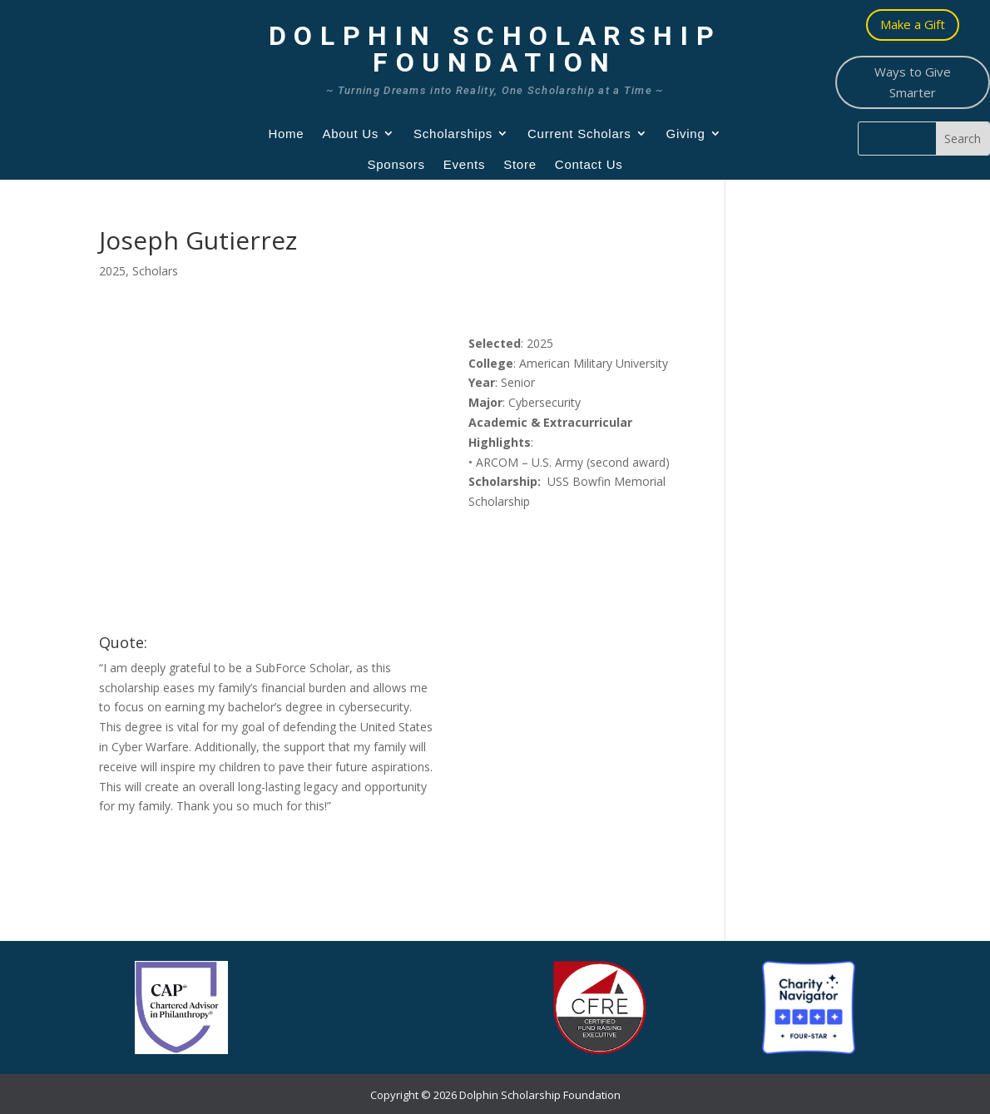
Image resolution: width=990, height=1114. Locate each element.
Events (464, 164)
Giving (685, 133)
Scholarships (453, 133)
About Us (350, 133)
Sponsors (395, 164)
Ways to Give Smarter (912, 82)
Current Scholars (579, 133)
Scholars (155, 271)
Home (286, 133)
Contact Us (589, 164)
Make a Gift (912, 24)
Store (520, 164)
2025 (112, 271)
